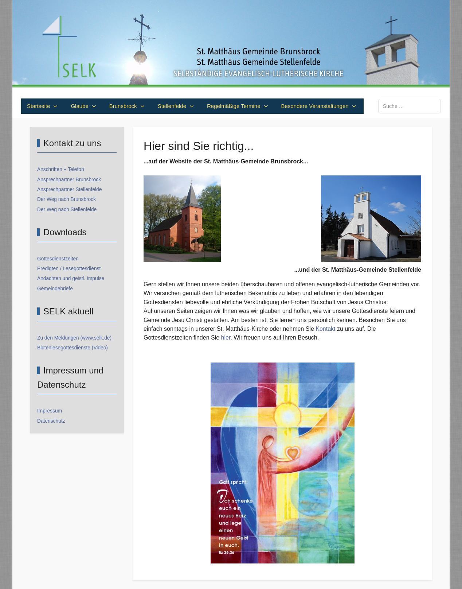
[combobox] (409, 106)
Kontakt (325, 329)
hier (226, 337)
